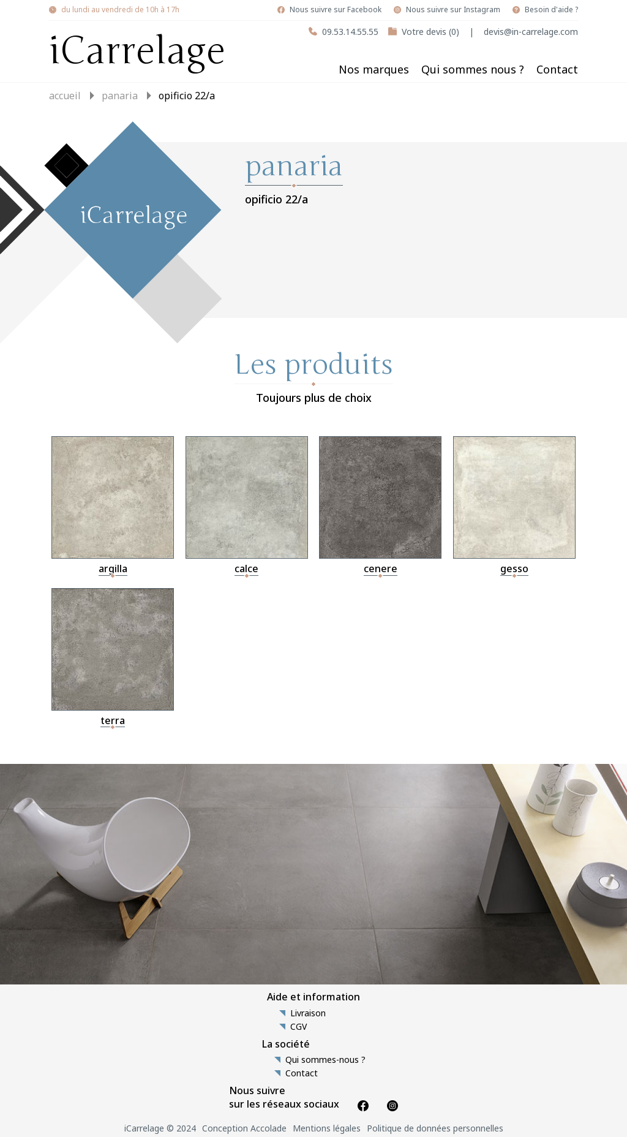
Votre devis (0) (430, 31)
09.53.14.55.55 (350, 31)
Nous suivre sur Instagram (453, 10)
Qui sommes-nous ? (325, 1060)
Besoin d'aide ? (551, 10)
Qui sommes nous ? (472, 69)
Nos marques (374, 69)
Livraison (308, 1013)
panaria (120, 95)
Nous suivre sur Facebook (335, 10)
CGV (298, 1026)
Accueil (65, 95)
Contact (557, 69)
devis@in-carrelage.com (531, 31)
